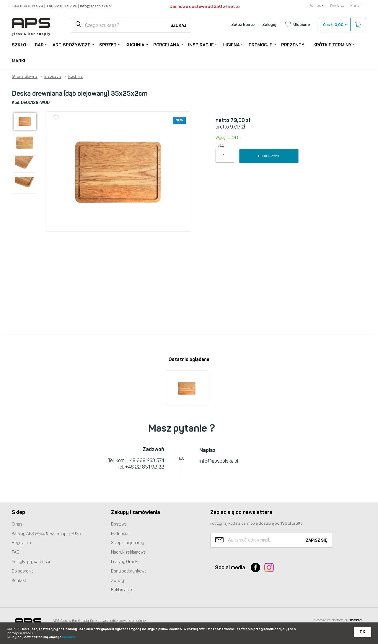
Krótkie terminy (332, 44)
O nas (17, 524)
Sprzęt (108, 44)
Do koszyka (269, 156)
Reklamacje (121, 589)
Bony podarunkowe (129, 571)
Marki (18, 61)
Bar (39, 44)
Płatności (119, 533)
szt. (342, 24)
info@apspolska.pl (95, 6)
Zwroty (117, 580)
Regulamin (21, 542)
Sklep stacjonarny (127, 542)
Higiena (231, 44)
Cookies (68, 637)
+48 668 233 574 (28, 6)
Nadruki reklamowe (128, 552)
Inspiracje (201, 44)
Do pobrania (23, 571)
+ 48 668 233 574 (145, 460)
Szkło (19, 44)
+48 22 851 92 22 (62, 6)
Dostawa (338, 6)
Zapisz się (316, 540)
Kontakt (357, 6)
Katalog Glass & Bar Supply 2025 (46, 533)
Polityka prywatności (31, 561)
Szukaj (178, 25)
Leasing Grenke (125, 561)
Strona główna (25, 76)
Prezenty (292, 45)
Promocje (260, 44)
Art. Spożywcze (71, 44)
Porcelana (166, 44)
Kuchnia (135, 44)
